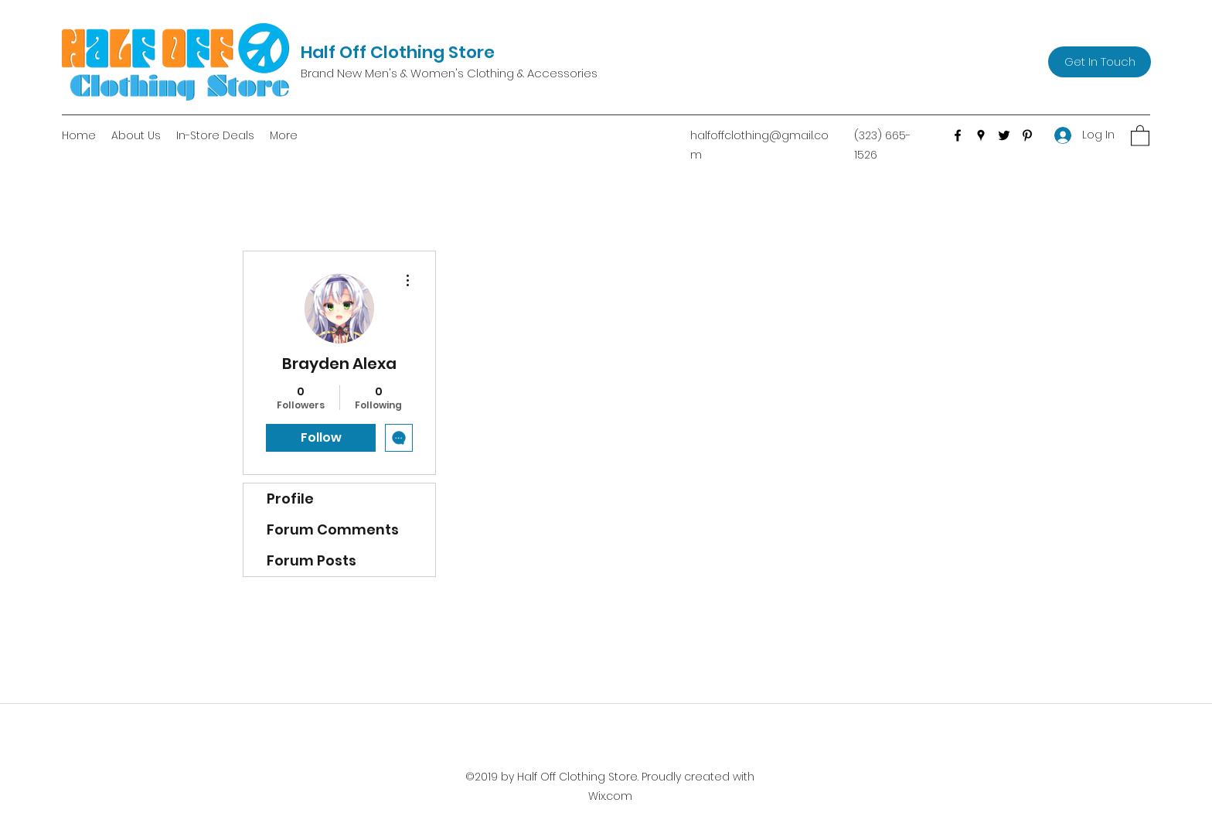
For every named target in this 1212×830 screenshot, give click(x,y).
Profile (290, 498)
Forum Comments (333, 529)
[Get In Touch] (1099, 61)
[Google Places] (981, 135)
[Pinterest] (1027, 135)
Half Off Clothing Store (398, 52)
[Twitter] (1004, 135)
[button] (1140, 135)
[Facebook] (957, 135)
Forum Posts (311, 560)
